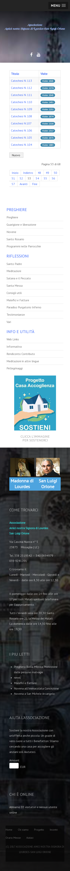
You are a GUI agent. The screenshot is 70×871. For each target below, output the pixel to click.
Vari (9, 322)
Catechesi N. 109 (21, 109)
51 (13, 178)
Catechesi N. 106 (21, 130)
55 (45, 178)
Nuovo (16, 155)
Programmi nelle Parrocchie (24, 246)
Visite (44, 74)
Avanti (23, 184)
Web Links (13, 339)
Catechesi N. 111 (21, 95)
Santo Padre (14, 264)
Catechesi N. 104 (21, 145)
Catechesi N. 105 (21, 137)
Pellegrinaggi (15, 368)
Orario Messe (13, 837)
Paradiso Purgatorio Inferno (24, 307)
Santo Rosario (15, 239)
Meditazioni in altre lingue (23, 361)
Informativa (14, 346)
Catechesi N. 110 (21, 102)
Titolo (15, 74)
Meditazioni (14, 271)
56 (53, 178)
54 (37, 178)
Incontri (54, 829)
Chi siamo (23, 829)
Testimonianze (16, 314)
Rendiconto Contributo (21, 354)
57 (13, 184)
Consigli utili (14, 293)
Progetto (39, 829)
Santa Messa (15, 285)
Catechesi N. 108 (21, 116)
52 (21, 178)
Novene (11, 232)
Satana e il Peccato (19, 278)
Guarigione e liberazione (21, 224)
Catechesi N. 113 (21, 81)
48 (39, 173)
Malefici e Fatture (18, 300)
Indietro (28, 173)
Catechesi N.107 (21, 123)
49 (47, 173)
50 (55, 173)
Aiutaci (29, 837)
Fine (34, 184)
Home (9, 829)
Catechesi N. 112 (21, 88)
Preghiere (12, 217)
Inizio (15, 173)
